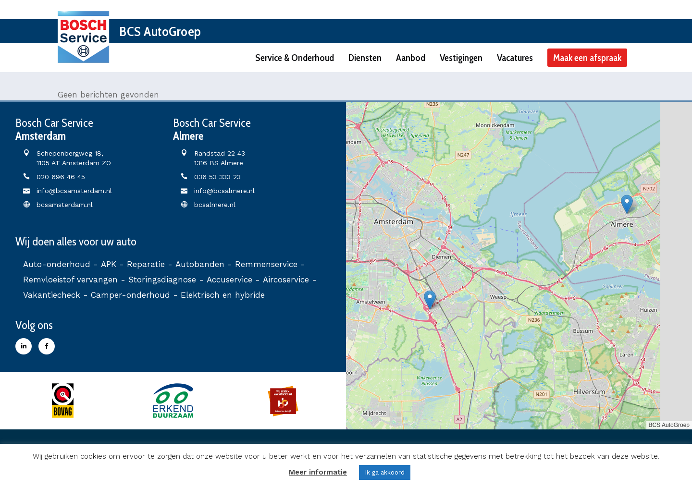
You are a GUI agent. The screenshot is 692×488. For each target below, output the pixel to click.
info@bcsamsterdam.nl (74, 191)
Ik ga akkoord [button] (385, 472)
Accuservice (229, 279)
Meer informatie (318, 472)
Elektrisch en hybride (223, 295)
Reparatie (146, 264)
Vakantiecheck (51, 295)
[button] (430, 300)
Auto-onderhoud (56, 264)
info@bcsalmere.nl (224, 191)
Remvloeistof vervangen (70, 279)
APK (108, 264)
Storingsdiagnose (162, 279)
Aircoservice (286, 279)
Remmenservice (266, 264)
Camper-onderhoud (130, 295)
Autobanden (199, 264)
